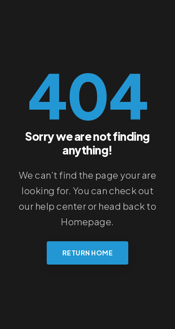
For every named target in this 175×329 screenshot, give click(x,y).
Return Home (87, 253)
